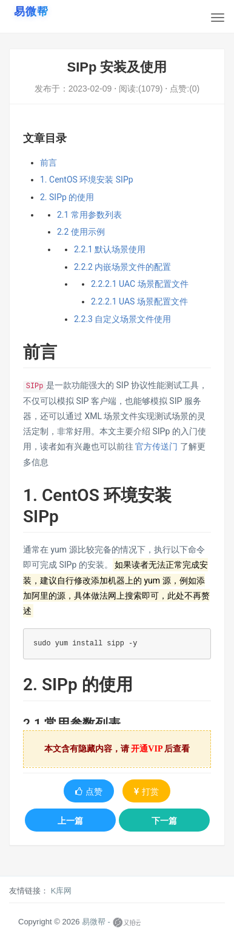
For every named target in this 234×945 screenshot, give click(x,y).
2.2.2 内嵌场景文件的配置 (122, 267)
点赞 (88, 791)
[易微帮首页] (31, 11)
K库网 (61, 890)
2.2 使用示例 (81, 232)
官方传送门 (156, 446)
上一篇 (70, 821)
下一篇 (164, 821)
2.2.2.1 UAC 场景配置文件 (140, 284)
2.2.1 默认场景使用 (109, 249)
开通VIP (146, 748)
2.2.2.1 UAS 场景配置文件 (139, 301)
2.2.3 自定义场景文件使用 (122, 319)
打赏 (146, 791)
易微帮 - (96, 921)
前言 (48, 162)
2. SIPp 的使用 (67, 197)
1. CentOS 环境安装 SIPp (86, 179)
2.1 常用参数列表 (89, 215)
